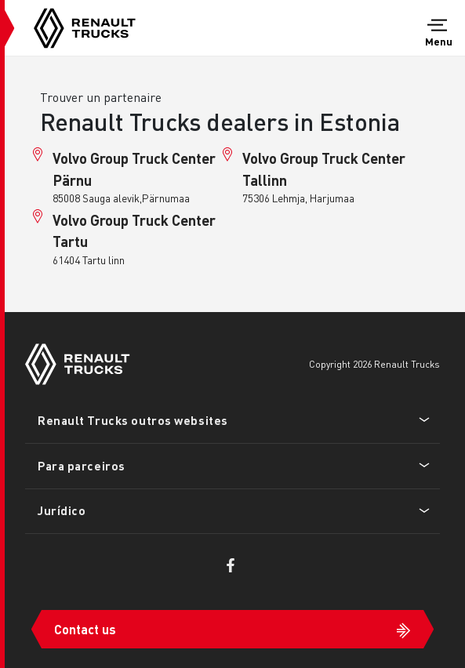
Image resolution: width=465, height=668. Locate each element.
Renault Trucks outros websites (133, 420)
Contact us (85, 629)
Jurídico (61, 510)
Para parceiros (81, 466)
